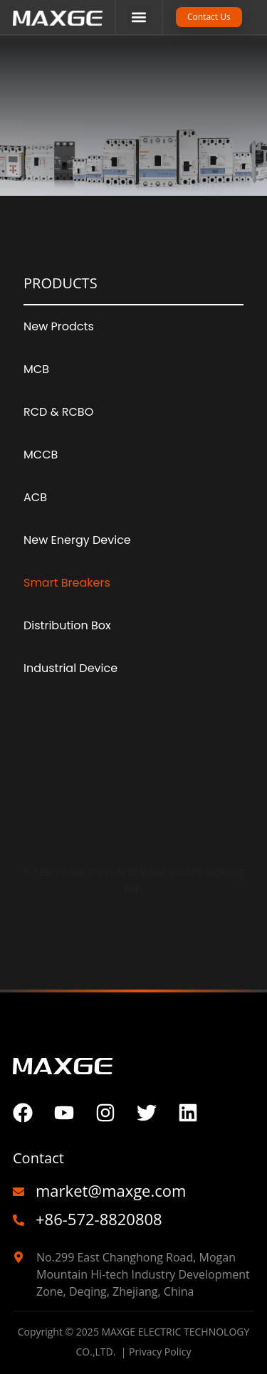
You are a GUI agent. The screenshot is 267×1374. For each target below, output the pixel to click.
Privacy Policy (160, 1351)
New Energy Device (77, 540)
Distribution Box (67, 625)
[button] (139, 17)
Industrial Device (70, 668)
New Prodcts (58, 326)
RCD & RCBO (58, 412)
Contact (38, 1158)
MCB (36, 369)
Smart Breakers (66, 583)
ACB (35, 497)
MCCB (40, 454)
